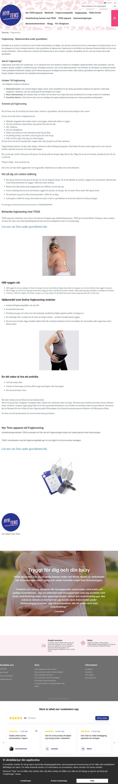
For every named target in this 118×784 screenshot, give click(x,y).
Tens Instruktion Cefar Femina (45, 669)
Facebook (88, 672)
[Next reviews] (114, 742)
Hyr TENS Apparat (33, 13)
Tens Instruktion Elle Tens (43, 675)
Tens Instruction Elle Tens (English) (47, 678)
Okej (92, 781)
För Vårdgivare (62, 24)
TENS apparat (64, 18)
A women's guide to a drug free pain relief (49, 683)
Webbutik (49, 13)
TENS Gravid (95, 13)
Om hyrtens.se (90, 678)
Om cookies (89, 675)
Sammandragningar (82, 18)
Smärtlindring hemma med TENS (40, 18)
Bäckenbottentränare (35, 24)
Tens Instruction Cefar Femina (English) (48, 672)
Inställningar (25, 781)
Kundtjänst (89, 669)
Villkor (36, 686)
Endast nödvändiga (59, 781)
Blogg (50, 24)
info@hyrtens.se (6, 679)
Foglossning (81, 13)
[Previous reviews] (3, 742)
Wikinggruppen (65, 698)
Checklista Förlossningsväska (45, 680)
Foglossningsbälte (64, 13)
